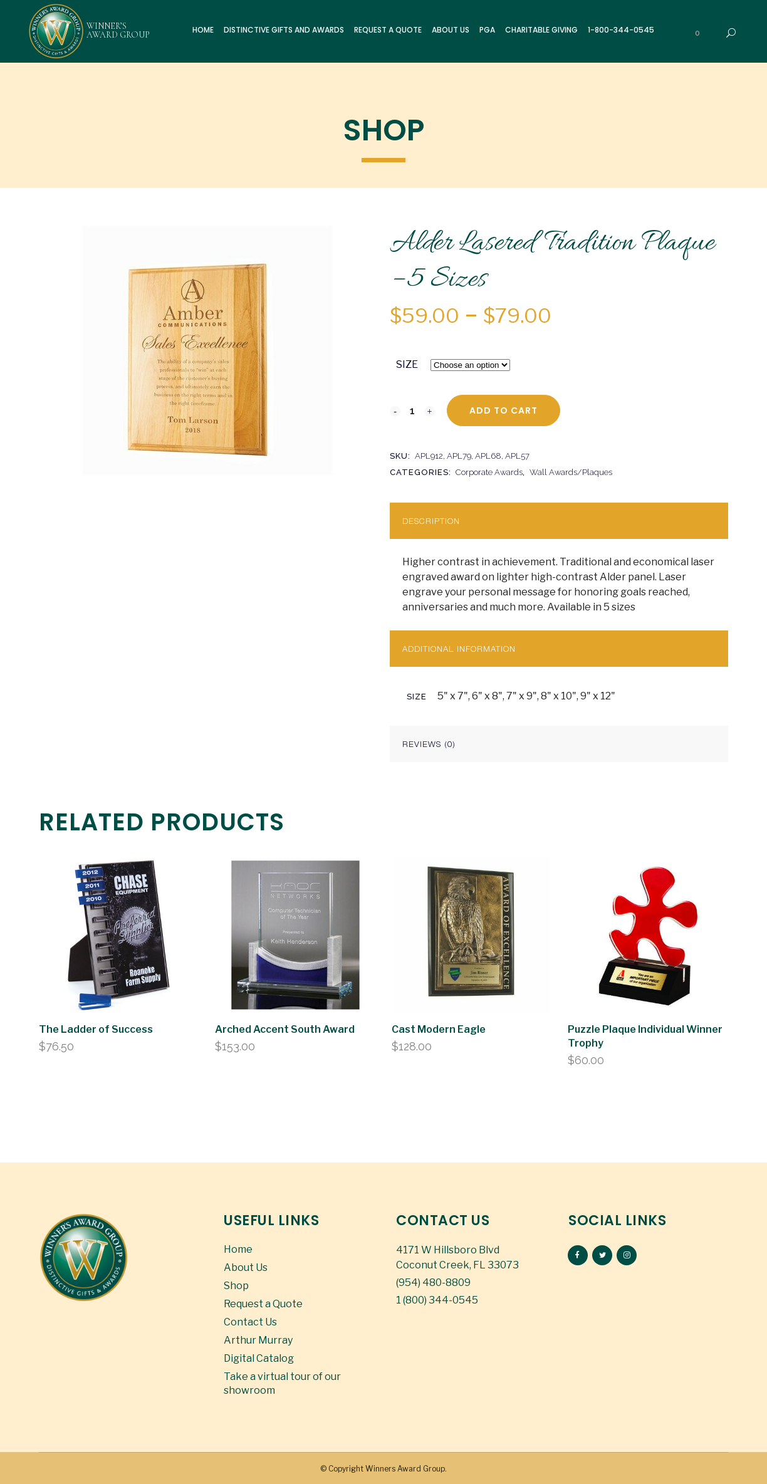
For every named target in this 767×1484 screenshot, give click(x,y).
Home (238, 1249)
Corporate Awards (489, 472)
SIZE (407, 364)
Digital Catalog (259, 1358)
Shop (236, 1286)
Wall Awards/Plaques (571, 472)
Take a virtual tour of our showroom (282, 1383)
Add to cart (503, 410)
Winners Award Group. (406, 1468)
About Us (246, 1267)
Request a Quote (263, 1304)
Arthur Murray (258, 1340)
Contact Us (250, 1322)
